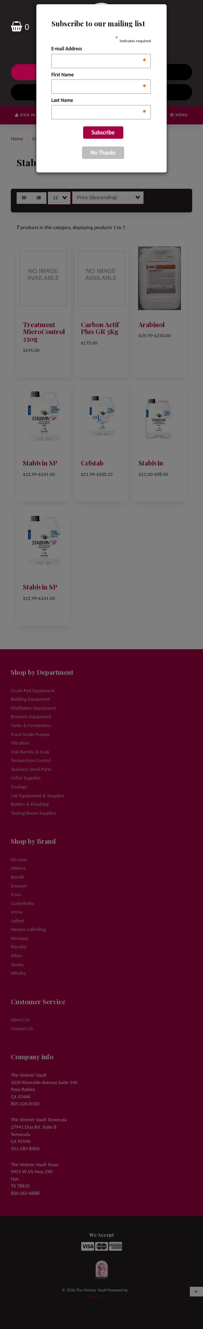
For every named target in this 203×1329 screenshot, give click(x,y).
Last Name (99, 100)
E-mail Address (99, 49)
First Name (99, 75)
